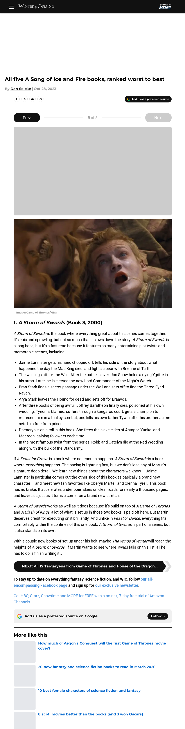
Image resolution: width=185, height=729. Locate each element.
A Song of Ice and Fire (45, 658)
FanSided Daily (32, 696)
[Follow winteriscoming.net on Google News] (157, 616)
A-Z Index (148, 704)
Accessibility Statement (112, 704)
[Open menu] (11, 6)
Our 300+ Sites (153, 688)
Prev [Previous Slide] (27, 117)
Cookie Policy (31, 704)
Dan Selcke (21, 89)
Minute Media (30, 724)
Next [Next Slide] (158, 117)
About (25, 688)
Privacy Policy (104, 696)
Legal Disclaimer (70, 704)
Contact (99, 688)
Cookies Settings (34, 712)
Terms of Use (151, 696)
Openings (64, 688)
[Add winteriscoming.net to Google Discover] (148, 99)
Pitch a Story (67, 696)
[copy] (40, 99)
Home (18, 658)
